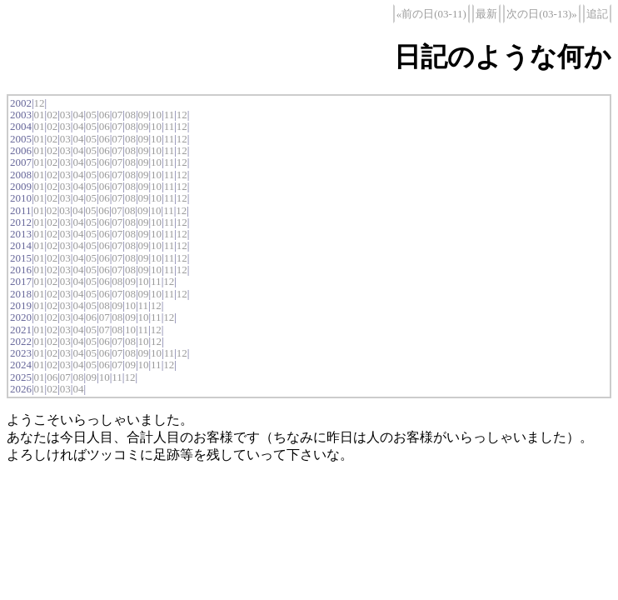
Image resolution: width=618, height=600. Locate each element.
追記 (597, 14)
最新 (486, 14)
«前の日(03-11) (431, 14)
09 (142, 114)
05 (91, 114)
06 (104, 114)
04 (77, 114)
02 (52, 114)
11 (169, 114)
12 (39, 103)
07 (117, 114)
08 (130, 114)
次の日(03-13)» (541, 14)
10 (156, 114)
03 (65, 114)
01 (39, 114)
